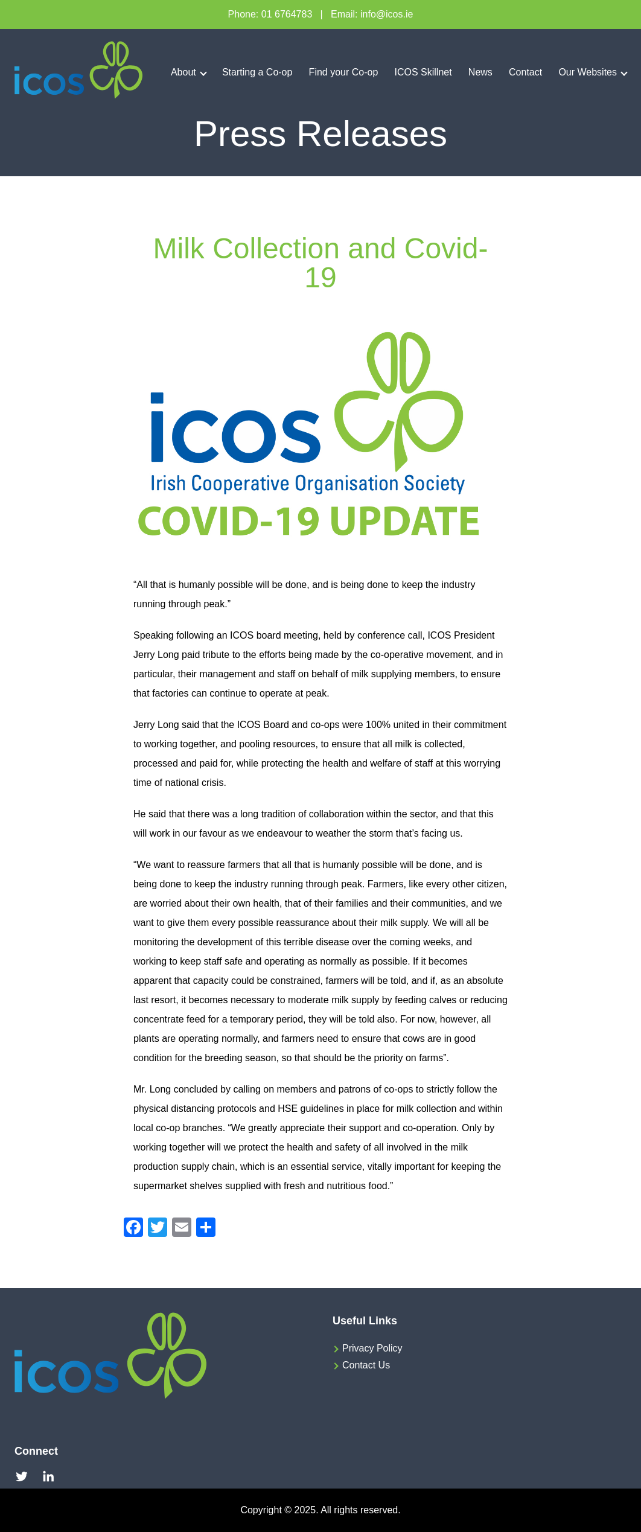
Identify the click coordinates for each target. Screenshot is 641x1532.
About (183, 72)
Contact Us (366, 1365)
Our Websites (587, 72)
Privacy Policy (372, 1348)
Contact (525, 72)
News (480, 72)
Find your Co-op (343, 72)
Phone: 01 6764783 (270, 14)
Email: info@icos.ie (372, 14)
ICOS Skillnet (423, 72)
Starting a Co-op (257, 72)
